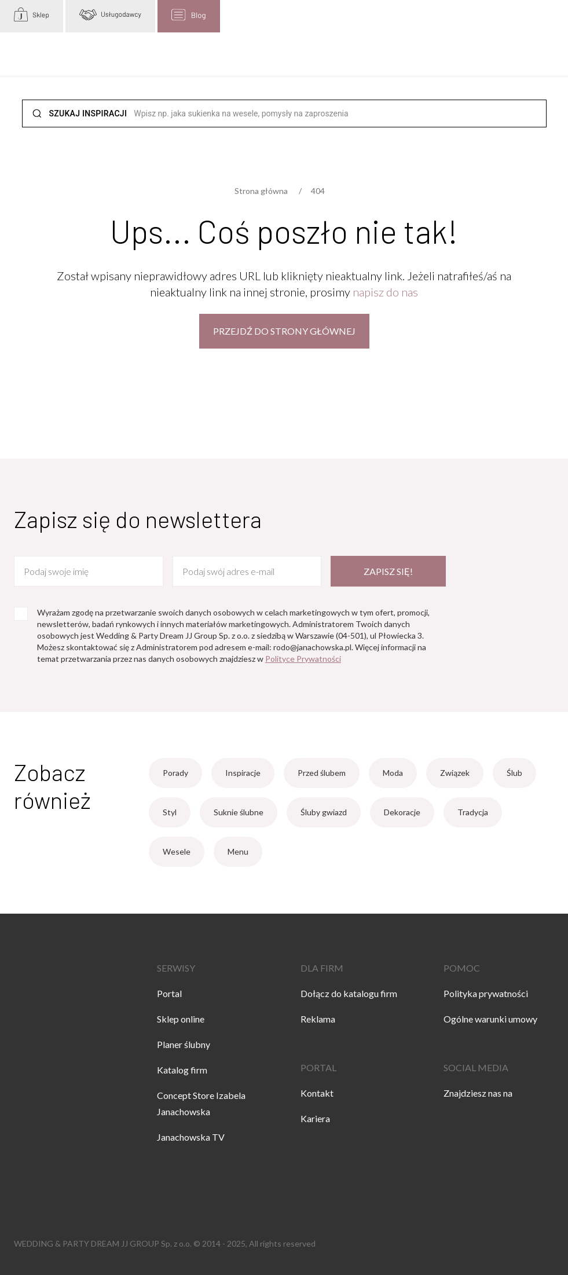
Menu (238, 851)
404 (318, 191)
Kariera (315, 1118)
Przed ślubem (322, 773)
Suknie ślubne (238, 812)
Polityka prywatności (486, 993)
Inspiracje (243, 773)
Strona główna (261, 191)
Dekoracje (402, 812)
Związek (455, 773)
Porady (175, 773)
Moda (393, 773)
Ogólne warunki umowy (490, 1018)
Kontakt (317, 1092)
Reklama (318, 1018)
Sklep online (180, 1018)
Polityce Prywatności (303, 659)
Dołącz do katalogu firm (349, 993)
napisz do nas (385, 292)
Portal (169, 993)
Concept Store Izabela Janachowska (201, 1103)
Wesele (176, 851)
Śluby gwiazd (324, 812)
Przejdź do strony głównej (284, 330)
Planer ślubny (183, 1044)
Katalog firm (182, 1069)
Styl (170, 812)
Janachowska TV (191, 1136)
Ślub (514, 773)
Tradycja (472, 812)
